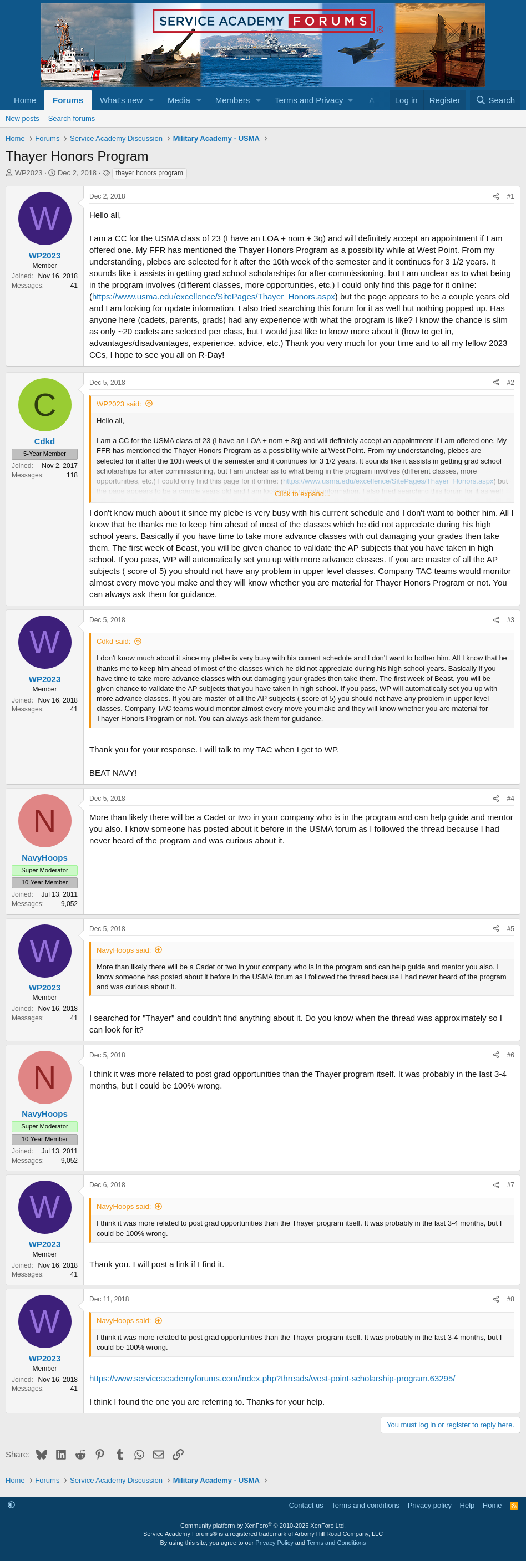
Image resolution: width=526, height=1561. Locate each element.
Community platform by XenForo (263, 1525)
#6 (510, 1055)
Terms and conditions (365, 1505)
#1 (510, 196)
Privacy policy (430, 1505)
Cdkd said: (113, 641)
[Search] (495, 100)
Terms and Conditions (336, 1542)
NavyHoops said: (124, 950)
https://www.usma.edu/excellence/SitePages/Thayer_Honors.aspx (213, 296)
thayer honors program (149, 173)
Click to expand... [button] (302, 494)
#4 (510, 798)
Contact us (306, 1505)
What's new (121, 100)
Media (179, 100)
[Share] (496, 196)
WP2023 (29, 173)
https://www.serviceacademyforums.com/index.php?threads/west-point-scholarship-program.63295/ (272, 1378)
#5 (510, 929)
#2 (510, 383)
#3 (510, 620)
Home (25, 100)
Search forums (71, 118)
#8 (510, 1299)
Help (467, 1505)
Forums (68, 100)
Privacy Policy (274, 1542)
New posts (22, 118)
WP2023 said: (119, 404)
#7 (510, 1185)
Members (232, 100)
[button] (151, 100)
